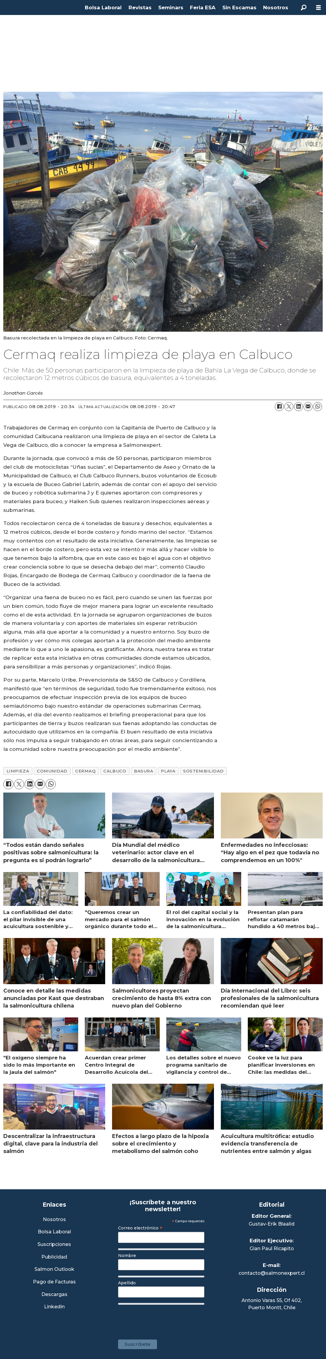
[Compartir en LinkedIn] (298, 406)
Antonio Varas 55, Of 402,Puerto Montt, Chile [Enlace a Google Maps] (272, 1304)
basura (143, 771)
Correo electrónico (140, 1228)
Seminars (170, 7)
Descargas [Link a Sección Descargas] (54, 1295)
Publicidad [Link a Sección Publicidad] (54, 1257)
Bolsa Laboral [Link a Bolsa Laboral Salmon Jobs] (54, 1232)
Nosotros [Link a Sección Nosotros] (54, 1220)
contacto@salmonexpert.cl (272, 1273)
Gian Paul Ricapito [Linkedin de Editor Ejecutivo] (272, 1248)
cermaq (85, 771)
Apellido (127, 1283)
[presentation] (163, 1319)
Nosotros (275, 7)
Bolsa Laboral (103, 7)
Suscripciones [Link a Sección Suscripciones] (54, 1245)
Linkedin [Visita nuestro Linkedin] (54, 1307)
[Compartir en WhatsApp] (317, 406)
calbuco (114, 771)
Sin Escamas (239, 7)
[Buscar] (303, 7)
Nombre (127, 1255)
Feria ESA (202, 7)
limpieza (18, 771)
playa (168, 771)
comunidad (52, 771)
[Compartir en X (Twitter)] (288, 406)
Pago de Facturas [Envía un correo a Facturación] (54, 1282)
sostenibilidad (203, 771)
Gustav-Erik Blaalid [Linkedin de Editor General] (272, 1224)
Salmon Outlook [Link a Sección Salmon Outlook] (54, 1269)
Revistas (140, 7)
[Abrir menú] (318, 7)
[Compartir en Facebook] (279, 406)
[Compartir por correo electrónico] (308, 406)
